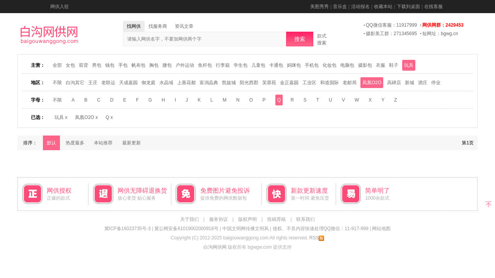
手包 (123, 65)
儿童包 (258, 65)
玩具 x (61, 117)
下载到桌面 (408, 6)
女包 (70, 65)
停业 (435, 82)
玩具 (408, 65)
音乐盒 (340, 6)
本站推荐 (103, 143)
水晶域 (166, 82)
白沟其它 (75, 82)
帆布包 (138, 65)
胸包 (154, 65)
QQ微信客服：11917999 (391, 25)
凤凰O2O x (86, 117)
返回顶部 (488, 203)
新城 (409, 82)
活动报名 (360, 6)
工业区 (309, 82)
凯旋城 (229, 82)
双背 (83, 65)
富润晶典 (209, 82)
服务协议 (218, 219)
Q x (109, 117)
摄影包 (365, 65)
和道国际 (329, 82)
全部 (57, 65)
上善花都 (186, 82)
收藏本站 (383, 6)
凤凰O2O (371, 82)
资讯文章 (184, 26)
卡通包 (276, 65)
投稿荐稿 (276, 219)
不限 (57, 82)
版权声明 (247, 219)
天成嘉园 (128, 82)
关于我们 (189, 219)
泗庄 (422, 82)
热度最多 (75, 143)
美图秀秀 (319, 6)
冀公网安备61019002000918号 (186, 228)
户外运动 (185, 65)
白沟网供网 (215, 247)
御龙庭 (148, 82)
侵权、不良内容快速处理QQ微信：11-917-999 (321, 228)
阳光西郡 (249, 82)
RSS (316, 238)
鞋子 (393, 65)
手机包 (312, 65)
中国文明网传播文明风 (245, 228)
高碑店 (394, 82)
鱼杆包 (205, 65)
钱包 (109, 65)
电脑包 (347, 65)
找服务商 (157, 26)
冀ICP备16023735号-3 (127, 228)
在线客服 (433, 6)
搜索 (299, 39)
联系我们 (305, 219)
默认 (51, 143)
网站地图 (381, 228)
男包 (96, 65)
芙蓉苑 (269, 82)
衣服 (380, 65)
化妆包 (329, 65)
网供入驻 (59, 6)
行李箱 (223, 65)
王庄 (92, 82)
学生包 (241, 65)
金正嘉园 (289, 82)
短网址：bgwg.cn (440, 33)
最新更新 (131, 143)
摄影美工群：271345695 (391, 33)
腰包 (167, 65)
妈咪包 (294, 65)
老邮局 (350, 82)
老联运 (108, 82)
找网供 (134, 26)
